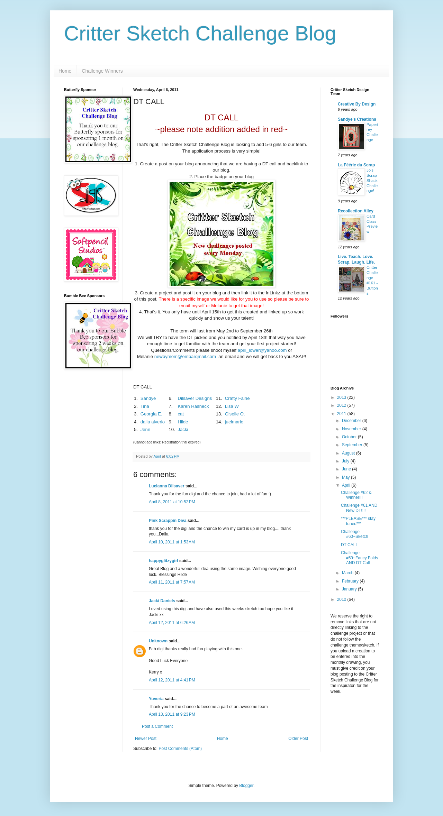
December (352, 420)
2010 (342, 599)
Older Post (298, 738)
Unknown (158, 641)
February (351, 581)
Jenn (146, 429)
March (348, 572)
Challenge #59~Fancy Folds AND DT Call (359, 557)
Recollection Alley (355, 211)
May (346, 477)
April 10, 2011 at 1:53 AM (172, 542)
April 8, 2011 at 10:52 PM (172, 501)
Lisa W (232, 406)
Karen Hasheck (193, 406)
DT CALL (349, 544)
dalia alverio (153, 421)
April (346, 485)
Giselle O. (235, 413)
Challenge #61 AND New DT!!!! (359, 508)
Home (64, 71)
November (352, 429)
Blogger (246, 785)
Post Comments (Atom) (180, 748)
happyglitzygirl (163, 560)
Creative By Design (357, 104)
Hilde (183, 421)
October (350, 436)
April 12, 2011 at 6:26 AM (172, 622)
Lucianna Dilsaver (166, 486)
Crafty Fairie (237, 398)
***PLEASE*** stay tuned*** (358, 521)
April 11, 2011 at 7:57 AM (172, 582)
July (346, 461)
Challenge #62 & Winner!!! (356, 495)
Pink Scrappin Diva (168, 520)
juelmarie (234, 421)
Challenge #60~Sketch (354, 534)
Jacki (183, 429)
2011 (342, 413)
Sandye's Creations (357, 119)
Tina (145, 406)
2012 (342, 405)
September (352, 444)
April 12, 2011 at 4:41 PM (172, 680)
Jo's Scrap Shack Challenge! (372, 180)
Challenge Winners (102, 71)
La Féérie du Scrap (356, 165)
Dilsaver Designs (195, 398)
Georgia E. (151, 413)
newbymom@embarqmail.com (185, 356)
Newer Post (145, 738)
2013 (342, 397)
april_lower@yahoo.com (262, 350)
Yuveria (156, 698)
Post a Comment (157, 726)
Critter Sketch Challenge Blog (200, 33)
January (350, 589)
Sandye (148, 398)
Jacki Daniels (162, 600)
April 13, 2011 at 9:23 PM (172, 714)
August (349, 453)
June (347, 469)
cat (181, 413)
